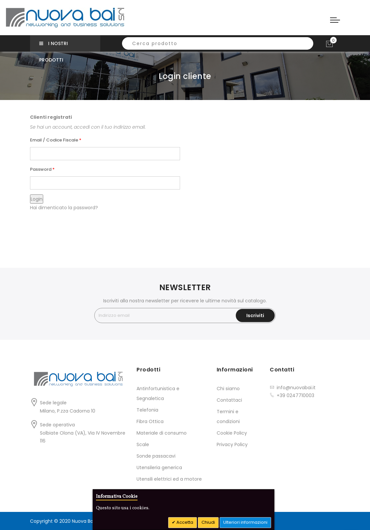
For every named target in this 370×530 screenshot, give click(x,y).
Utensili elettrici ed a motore (169, 479)
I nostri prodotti (53, 46)
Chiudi (208, 522)
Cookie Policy (232, 433)
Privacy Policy (232, 444)
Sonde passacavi (156, 456)
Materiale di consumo (162, 433)
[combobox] (217, 43)
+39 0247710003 (295, 395)
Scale (143, 444)
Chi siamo (228, 388)
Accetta (184, 522)
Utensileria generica (159, 467)
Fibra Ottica (150, 421)
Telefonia (147, 410)
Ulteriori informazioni (245, 522)
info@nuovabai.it (296, 387)
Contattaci (229, 400)
